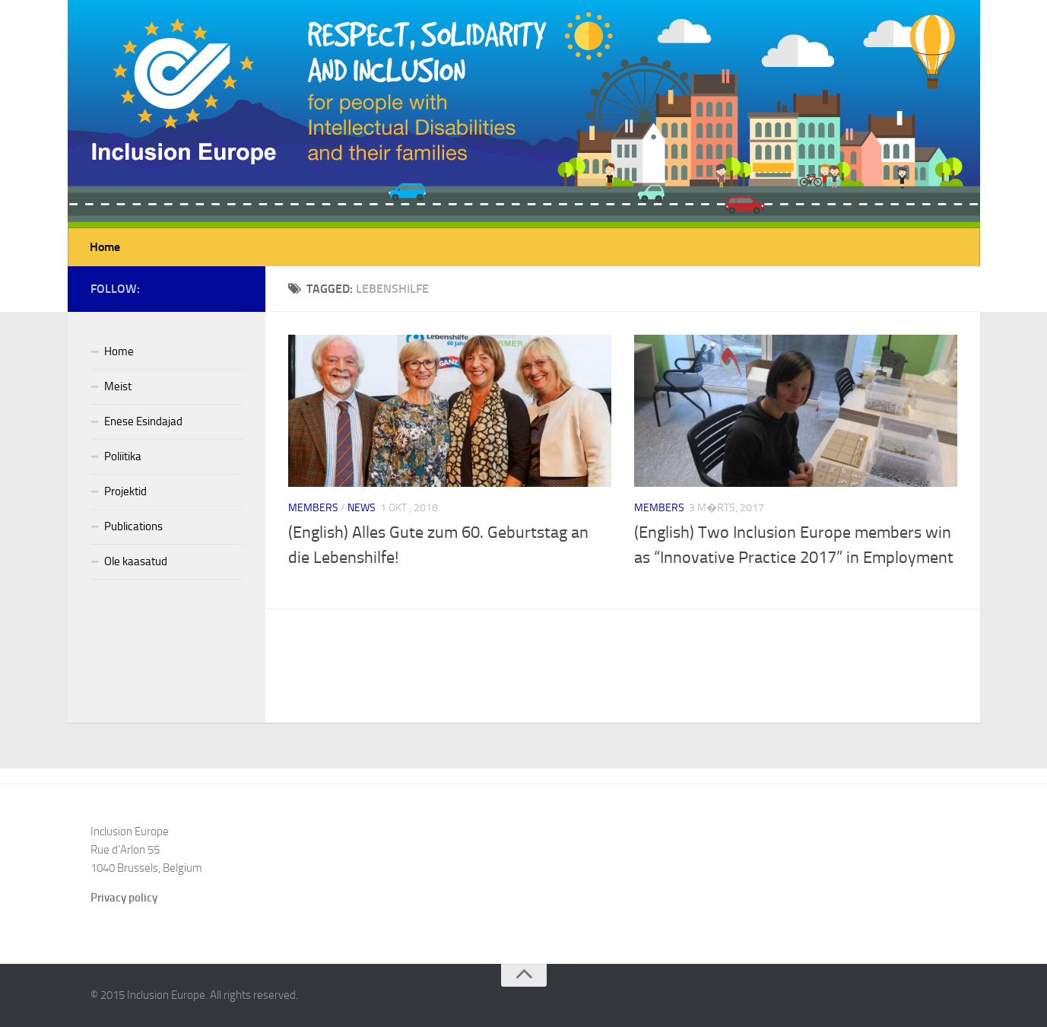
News (361, 507)
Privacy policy (123, 898)
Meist (118, 386)
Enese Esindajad (143, 421)
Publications (133, 526)
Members (313, 507)
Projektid (125, 491)
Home (105, 247)
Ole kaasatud (135, 561)
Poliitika (122, 456)
